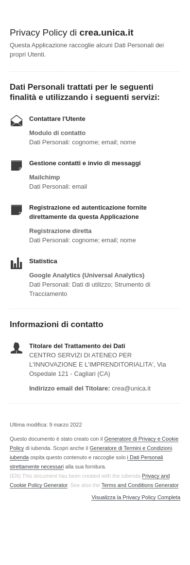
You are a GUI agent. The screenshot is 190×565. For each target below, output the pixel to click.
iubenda (19, 457)
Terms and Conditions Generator (140, 485)
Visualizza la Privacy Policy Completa (135, 497)
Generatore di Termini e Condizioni (131, 448)
